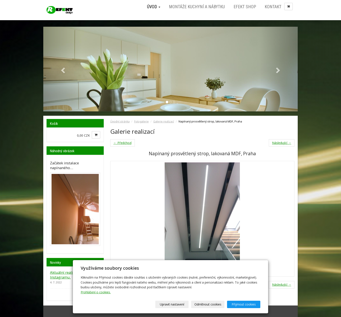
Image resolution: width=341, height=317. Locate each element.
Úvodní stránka (120, 121)
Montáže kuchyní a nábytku (197, 6)
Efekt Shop (245, 6)
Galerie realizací (163, 121)
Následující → (281, 143)
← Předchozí (123, 143)
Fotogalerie (141, 121)
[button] (62, 69)
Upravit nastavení (172, 304)
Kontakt (273, 6)
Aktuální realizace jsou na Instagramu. (72, 275)
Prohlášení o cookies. (96, 292)
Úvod (153, 6)
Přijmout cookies (244, 304)
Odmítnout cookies (207, 304)
